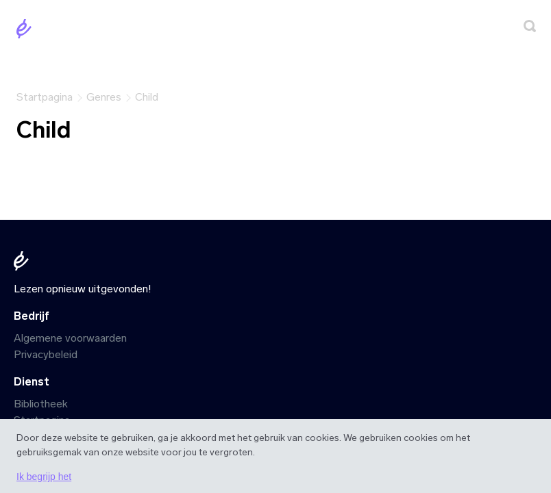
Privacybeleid (45, 354)
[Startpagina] (26, 31)
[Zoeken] (530, 28)
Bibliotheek (41, 403)
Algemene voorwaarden (70, 337)
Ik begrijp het (43, 476)
